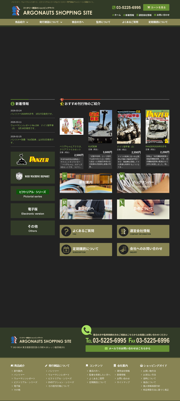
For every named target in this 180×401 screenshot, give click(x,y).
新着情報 (121, 374)
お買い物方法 (149, 371)
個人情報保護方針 (151, 386)
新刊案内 (18, 371)
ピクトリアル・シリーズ (25, 382)
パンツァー (19, 374)
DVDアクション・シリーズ (61, 382)
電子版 (17, 386)
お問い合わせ (123, 378)
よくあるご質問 (96, 378)
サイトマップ (123, 382)
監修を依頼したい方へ (99, 374)
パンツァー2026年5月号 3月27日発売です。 (32, 114)
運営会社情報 (123, 371)
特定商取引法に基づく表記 (156, 390)
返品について (149, 382)
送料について (149, 378)
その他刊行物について (59, 386)
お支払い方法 (149, 374)
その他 (17, 390)
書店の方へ (94, 371)
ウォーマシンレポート (24, 378)
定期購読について (97, 382)
